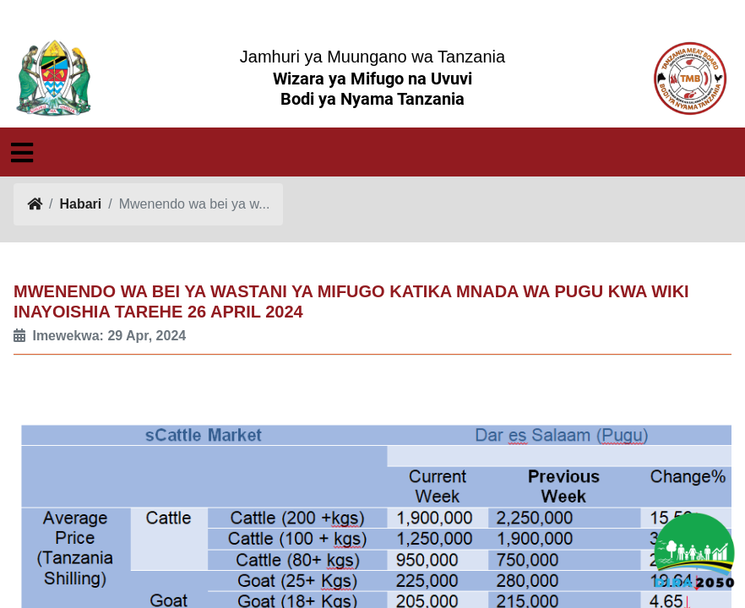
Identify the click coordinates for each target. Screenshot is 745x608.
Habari (80, 204)
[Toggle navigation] (22, 152)
